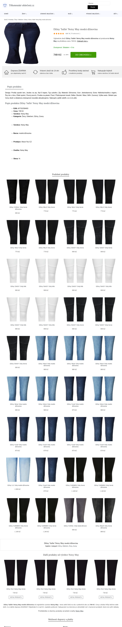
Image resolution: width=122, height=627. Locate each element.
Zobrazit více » (82, 41)
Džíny (25, 19)
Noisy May (79, 611)
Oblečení (20, 19)
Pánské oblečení (92, 13)
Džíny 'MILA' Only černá (47, 207)
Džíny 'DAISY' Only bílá (18, 286)
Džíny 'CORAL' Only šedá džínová (75, 526)
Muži (69, 13)
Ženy (24, 13)
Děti (115, 13)
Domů (6, 13)
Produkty (10, 19)
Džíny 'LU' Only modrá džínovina (18, 485)
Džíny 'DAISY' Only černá (75, 248)
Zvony (75, 546)
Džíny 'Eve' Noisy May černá (16, 589)
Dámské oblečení (46, 13)
